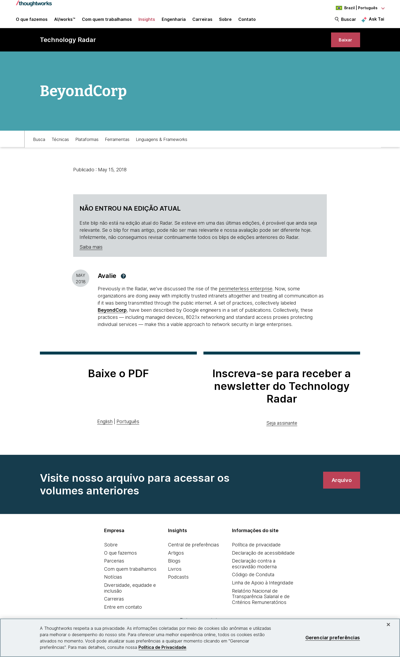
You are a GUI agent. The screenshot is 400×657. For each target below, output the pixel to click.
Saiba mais (91, 253)
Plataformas (87, 144)
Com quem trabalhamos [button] (107, 21)
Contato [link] (247, 21)
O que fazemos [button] (32, 21)
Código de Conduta (253, 580)
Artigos (176, 558)
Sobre (111, 550)
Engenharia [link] (174, 21)
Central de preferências (193, 550)
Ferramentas (117, 144)
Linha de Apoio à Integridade (262, 588)
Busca (39, 144)
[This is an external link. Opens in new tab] (112, 316)
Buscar (348, 21)
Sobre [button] (225, 21)
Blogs (174, 566)
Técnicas (60, 144)
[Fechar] (388, 624)
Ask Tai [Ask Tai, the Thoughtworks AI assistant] (376, 21)
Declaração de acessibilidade (263, 558)
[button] (123, 281)
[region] (200, 637)
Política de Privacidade (162, 647)
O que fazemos (120, 558)
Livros (175, 574)
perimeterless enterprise (245, 294)
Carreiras (114, 604)
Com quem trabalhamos (130, 574)
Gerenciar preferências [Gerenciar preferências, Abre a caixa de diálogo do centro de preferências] (332, 637)
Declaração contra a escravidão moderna (254, 569)
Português (128, 427)
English (105, 427)
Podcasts (178, 582)
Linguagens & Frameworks (161, 144)
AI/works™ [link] (64, 21)
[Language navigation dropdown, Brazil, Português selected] (355, 8)
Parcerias (114, 566)
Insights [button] (146, 21)
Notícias (113, 582)
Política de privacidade (256, 550)
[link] (344, 44)
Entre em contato (123, 612)
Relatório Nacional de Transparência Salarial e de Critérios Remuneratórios (261, 602)
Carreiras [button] (202, 21)
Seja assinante (281, 429)
